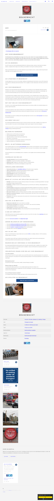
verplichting (41, 214)
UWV (29, 233)
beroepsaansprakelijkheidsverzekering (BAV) (18, 225)
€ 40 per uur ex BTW (28, 327)
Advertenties (25, 1)
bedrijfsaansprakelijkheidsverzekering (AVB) (18, 224)
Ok (45, 497)
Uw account (45, 1)
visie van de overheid (14, 218)
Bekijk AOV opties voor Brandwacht (27, 280)
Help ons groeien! (8, 464)
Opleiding (40, 319)
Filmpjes (44, 319)
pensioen (19, 228)
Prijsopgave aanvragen (29, 322)
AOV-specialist (39, 115)
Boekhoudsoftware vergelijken (30, 330)
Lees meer (6, 456)
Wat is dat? (48, 495)
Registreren (13, 456)
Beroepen (18, 1)
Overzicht (26, 319)
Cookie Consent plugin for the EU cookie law (45, 499)
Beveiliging (27, 338)
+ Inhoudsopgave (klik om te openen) (12, 51)
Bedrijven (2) (35, 319)
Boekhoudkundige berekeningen (30, 335)
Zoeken (48, 1)
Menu (52, 1)
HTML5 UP (10, 490)
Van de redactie (32, 1)
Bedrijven (12, 1)
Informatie (30, 319)
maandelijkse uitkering (22, 169)
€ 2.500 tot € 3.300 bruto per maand (31, 324)
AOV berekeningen (22, 146)
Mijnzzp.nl (4, 1)
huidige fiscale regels (24, 218)
